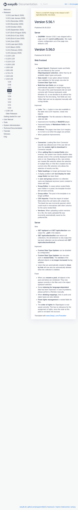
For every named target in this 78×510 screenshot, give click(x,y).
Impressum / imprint (53, 507)
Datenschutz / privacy (68, 507)
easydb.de (23, 507)
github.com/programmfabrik (37, 507)
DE (66, 4)
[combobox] (51, 4)
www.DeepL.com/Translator (56, 316)
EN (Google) (74, 4)
